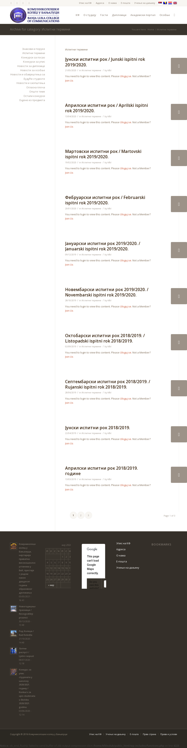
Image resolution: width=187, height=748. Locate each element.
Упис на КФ (85, 2)
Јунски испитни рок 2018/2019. (97, 427)
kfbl (109, 70)
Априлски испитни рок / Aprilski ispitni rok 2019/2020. (106, 107)
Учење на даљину (144, 2)
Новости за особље (32, 70)
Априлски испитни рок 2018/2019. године (101, 470)
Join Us (69, 80)
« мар (51, 585)
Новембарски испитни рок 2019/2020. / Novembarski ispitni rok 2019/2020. (106, 292)
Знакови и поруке (33, 49)
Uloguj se (125, 76)
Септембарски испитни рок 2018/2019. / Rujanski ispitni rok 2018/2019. (107, 384)
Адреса (100, 2)
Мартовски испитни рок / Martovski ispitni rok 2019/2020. (103, 154)
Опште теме (37, 91)
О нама (112, 2)
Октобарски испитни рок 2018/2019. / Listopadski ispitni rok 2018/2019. (105, 338)
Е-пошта (125, 2)
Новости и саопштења (31, 83)
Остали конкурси (34, 96)
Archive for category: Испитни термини (40, 29)
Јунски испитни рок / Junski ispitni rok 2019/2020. (105, 61)
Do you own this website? (94, 585)
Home (151, 29)
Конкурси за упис (34, 61)
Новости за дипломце (31, 66)
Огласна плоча (35, 87)
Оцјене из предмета (32, 100)
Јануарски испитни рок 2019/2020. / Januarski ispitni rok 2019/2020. (102, 246)
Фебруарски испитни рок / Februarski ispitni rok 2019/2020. (105, 200)
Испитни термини (91, 70)
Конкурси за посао (33, 57)
